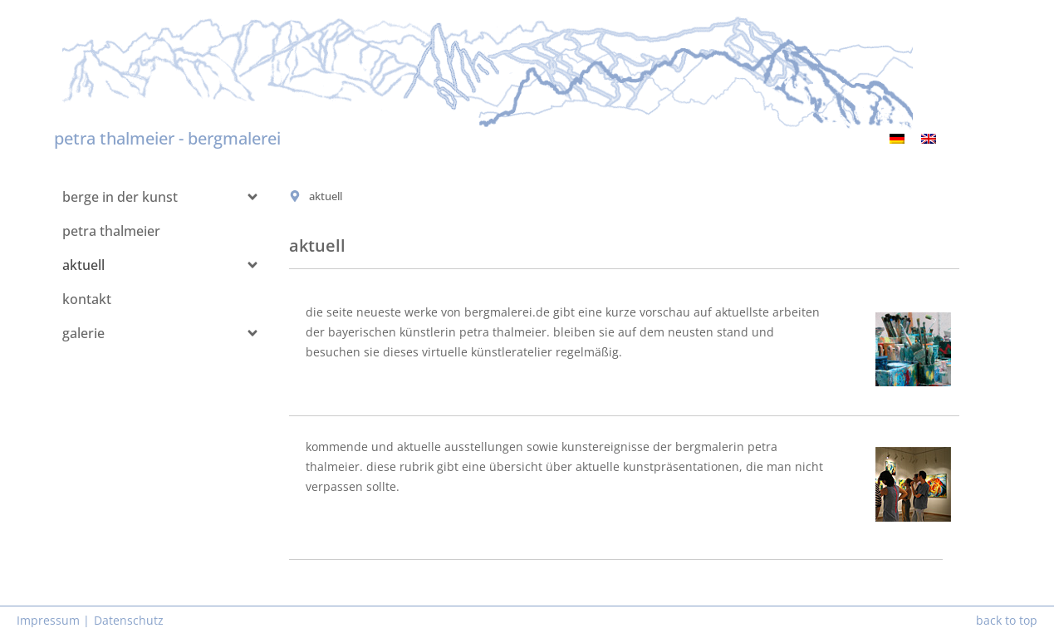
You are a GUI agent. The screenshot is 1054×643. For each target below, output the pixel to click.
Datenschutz (129, 620)
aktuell (83, 265)
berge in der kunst (120, 197)
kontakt (86, 299)
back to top (1006, 620)
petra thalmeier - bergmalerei (167, 138)
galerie (83, 333)
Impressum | (53, 620)
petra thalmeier (111, 231)
